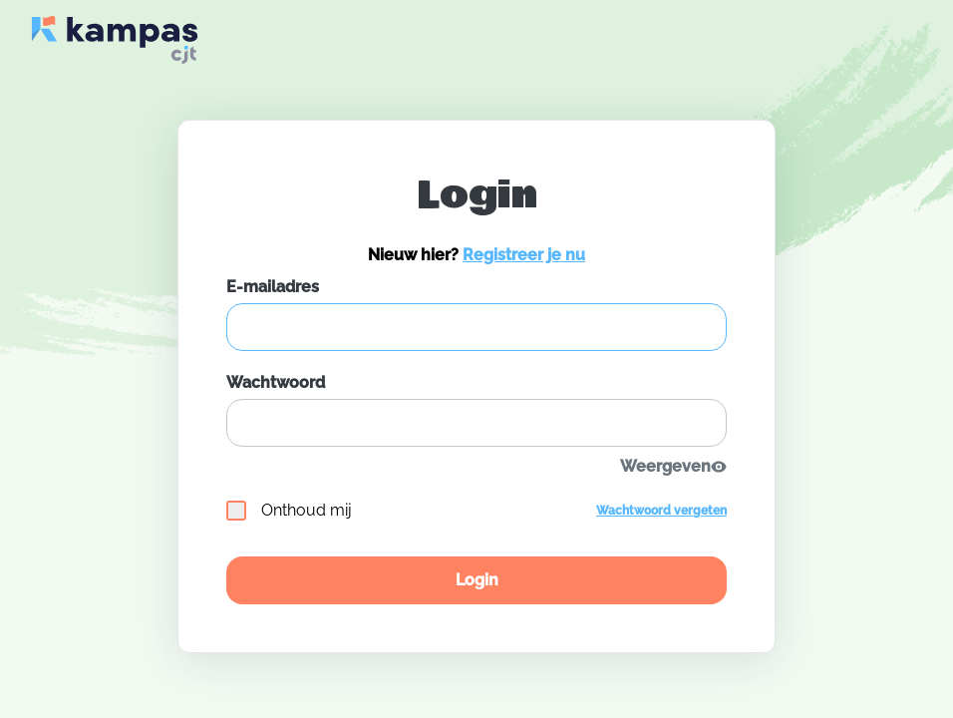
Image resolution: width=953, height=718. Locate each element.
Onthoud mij (289, 511)
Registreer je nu (524, 254)
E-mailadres (272, 286)
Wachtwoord (275, 382)
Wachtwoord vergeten (661, 511)
